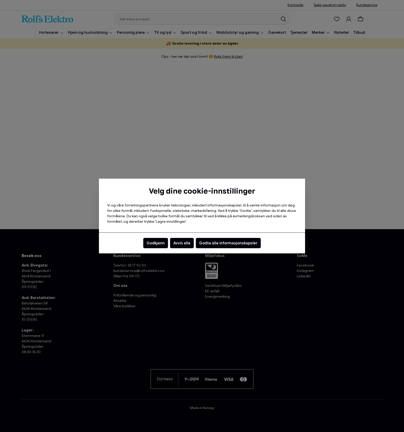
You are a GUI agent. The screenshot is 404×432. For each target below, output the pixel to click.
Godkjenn (156, 243)
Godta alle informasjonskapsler (228, 243)
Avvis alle (181, 243)
